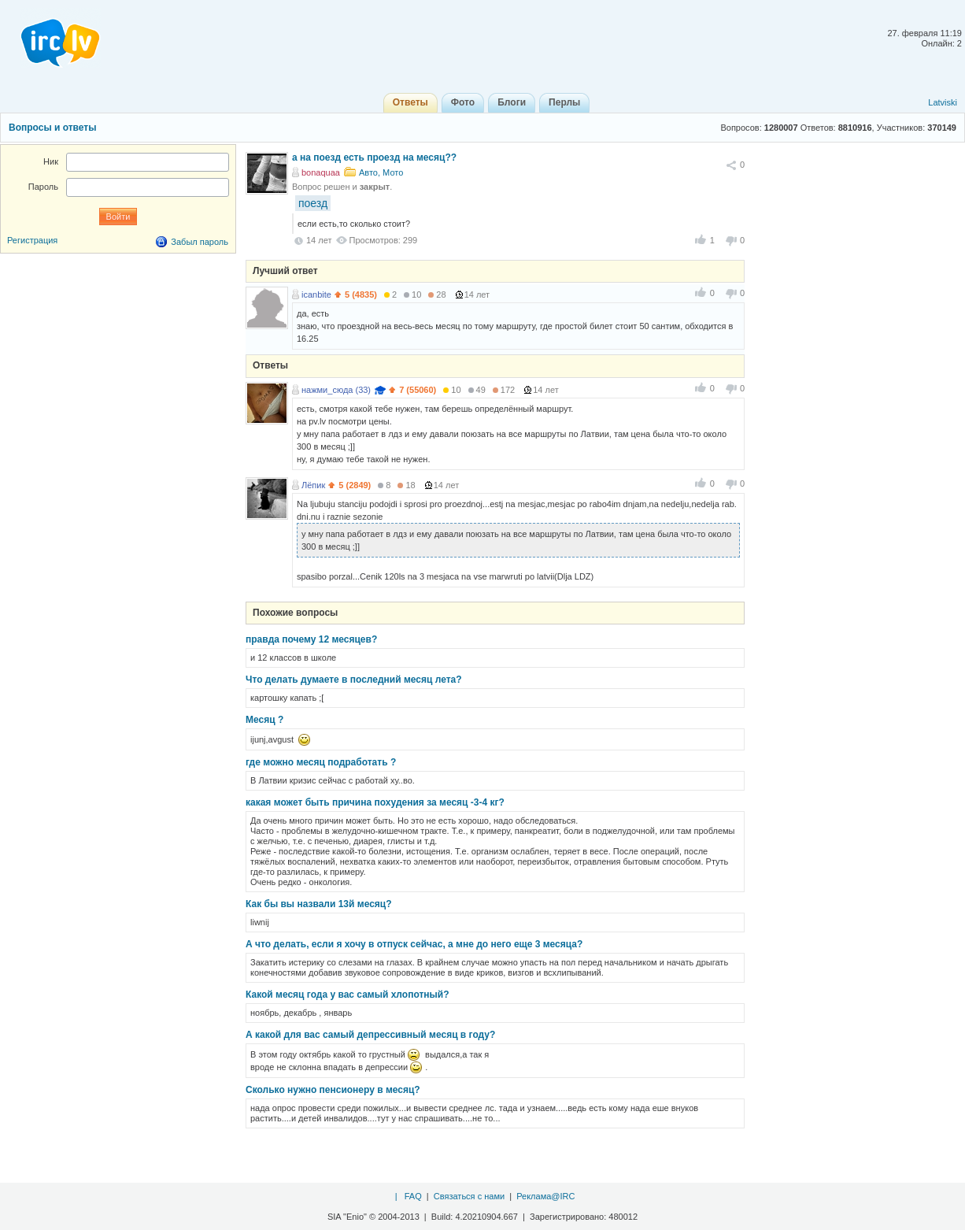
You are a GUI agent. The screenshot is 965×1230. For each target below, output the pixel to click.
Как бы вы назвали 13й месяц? (319, 904)
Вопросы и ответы (52, 127)
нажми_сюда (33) (336, 390)
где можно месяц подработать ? (321, 762)
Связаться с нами (469, 1196)
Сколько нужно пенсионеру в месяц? (333, 1089)
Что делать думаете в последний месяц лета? (354, 679)
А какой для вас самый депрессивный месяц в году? (370, 1034)
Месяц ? (264, 719)
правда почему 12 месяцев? (311, 639)
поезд (312, 203)
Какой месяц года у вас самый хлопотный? (347, 994)
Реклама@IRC (545, 1196)
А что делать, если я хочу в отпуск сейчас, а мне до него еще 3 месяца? (414, 944)
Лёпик (313, 485)
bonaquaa (320, 172)
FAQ (413, 1196)
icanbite (316, 294)
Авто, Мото (381, 172)
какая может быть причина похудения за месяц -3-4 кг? (375, 802)
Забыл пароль (199, 241)
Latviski (942, 102)
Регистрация (32, 240)
